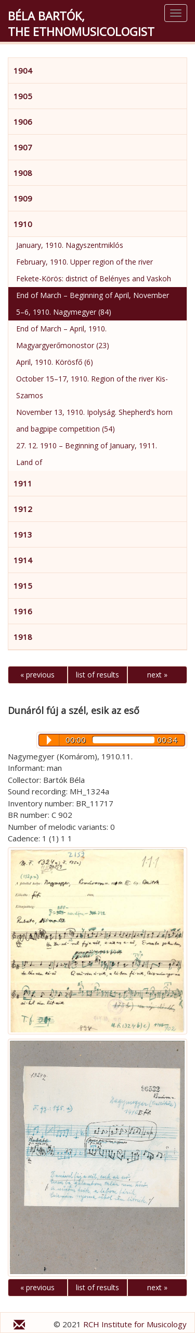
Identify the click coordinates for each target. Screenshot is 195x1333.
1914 (23, 560)
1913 (23, 534)
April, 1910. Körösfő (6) (54, 362)
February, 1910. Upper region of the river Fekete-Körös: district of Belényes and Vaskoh (93, 270)
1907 (23, 147)
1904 (23, 70)
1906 (23, 121)
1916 (23, 611)
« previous (37, 675)
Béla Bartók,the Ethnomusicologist (81, 23)
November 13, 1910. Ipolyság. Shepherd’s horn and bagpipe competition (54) (94, 420)
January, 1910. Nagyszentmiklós (69, 245)
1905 (23, 96)
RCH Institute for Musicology (135, 1324)
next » (157, 675)
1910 (23, 224)
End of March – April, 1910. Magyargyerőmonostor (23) (62, 337)
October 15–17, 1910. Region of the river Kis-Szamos (92, 387)
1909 (23, 198)
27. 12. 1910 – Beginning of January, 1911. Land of (86, 454)
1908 (23, 173)
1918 (23, 637)
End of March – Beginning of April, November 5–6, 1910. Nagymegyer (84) (92, 303)
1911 (23, 483)
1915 (23, 585)
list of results (97, 675)
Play (49, 740)
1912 (23, 509)
